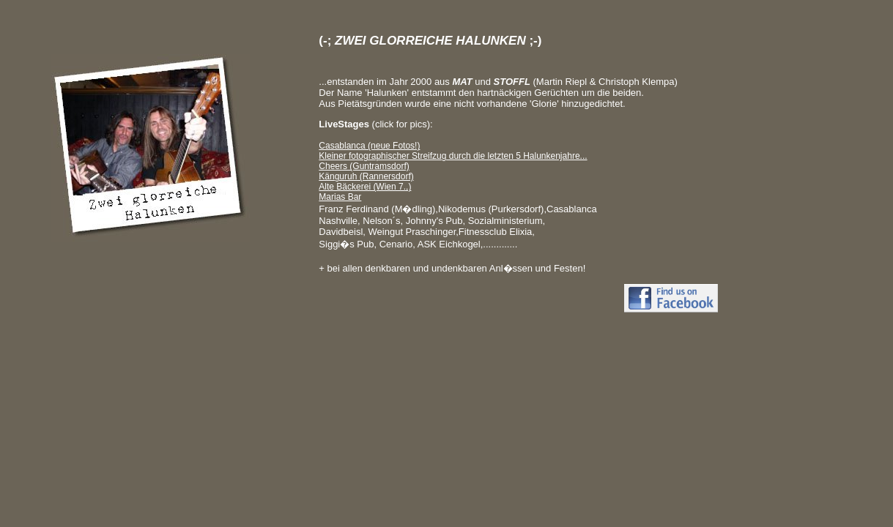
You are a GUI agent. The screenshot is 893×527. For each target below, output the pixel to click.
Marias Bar (340, 197)
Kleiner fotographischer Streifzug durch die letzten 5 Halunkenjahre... (453, 156)
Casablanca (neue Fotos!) (369, 146)
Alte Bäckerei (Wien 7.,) (365, 187)
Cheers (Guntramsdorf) (364, 166)
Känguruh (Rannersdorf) (366, 176)
